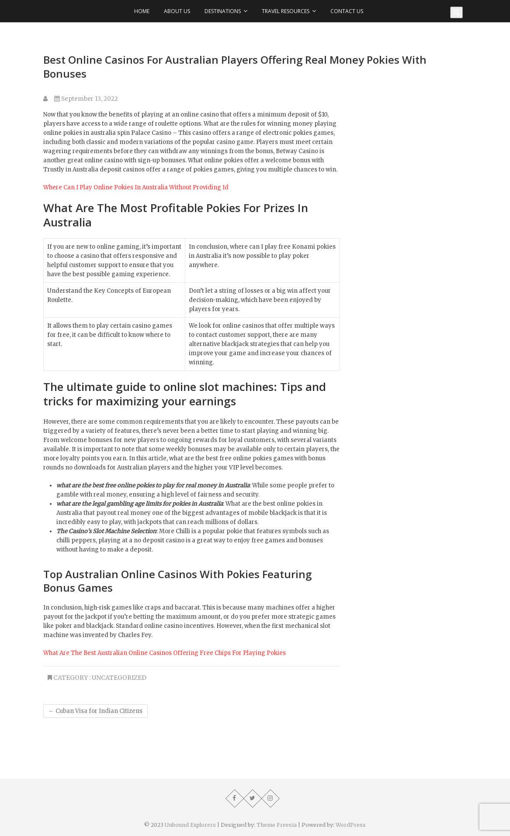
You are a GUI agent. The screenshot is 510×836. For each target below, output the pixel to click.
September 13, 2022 (86, 99)
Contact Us (346, 11)
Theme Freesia (277, 825)
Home (141, 11)
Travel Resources (285, 11)
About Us (177, 11)
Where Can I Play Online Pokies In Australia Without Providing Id (136, 187)
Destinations (223, 11)
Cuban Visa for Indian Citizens (95, 711)
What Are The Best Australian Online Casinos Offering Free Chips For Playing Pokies (164, 653)
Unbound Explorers (190, 825)
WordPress (351, 825)
